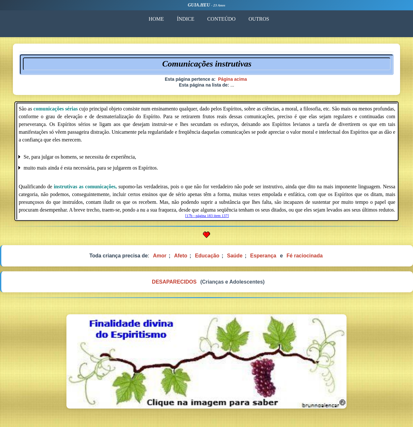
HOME (156, 19)
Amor (159, 255)
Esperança (263, 255)
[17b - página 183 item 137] (206, 216)
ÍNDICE (185, 19)
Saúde (235, 255)
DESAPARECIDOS (174, 282)
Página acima (232, 79)
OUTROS (258, 19)
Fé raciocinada (305, 255)
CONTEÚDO (221, 19)
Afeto (180, 255)
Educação (207, 255)
